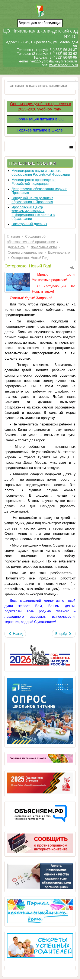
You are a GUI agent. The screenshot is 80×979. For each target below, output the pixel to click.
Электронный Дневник (29, 224)
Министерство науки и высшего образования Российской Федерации (41, 172)
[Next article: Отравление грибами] (64, 634)
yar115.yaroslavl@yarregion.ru (53, 61)
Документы (16, 247)
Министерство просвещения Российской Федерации (34, 181)
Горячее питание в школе (40, 130)
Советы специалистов (25, 252)
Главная (13, 236)
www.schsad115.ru (63, 65)
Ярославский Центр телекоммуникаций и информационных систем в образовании (33, 212)
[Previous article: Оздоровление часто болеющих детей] (15, 634)
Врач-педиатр (59, 252)
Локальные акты (44, 247)
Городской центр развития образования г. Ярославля (32, 200)
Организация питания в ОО (40, 119)
